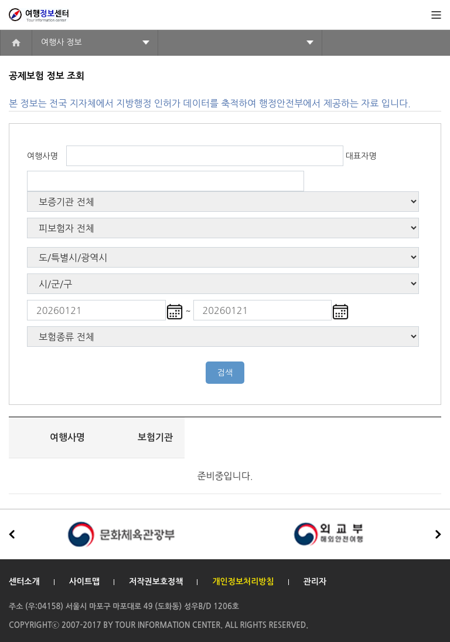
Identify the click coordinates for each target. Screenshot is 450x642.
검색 (225, 373)
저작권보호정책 (156, 581)
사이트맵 (84, 581)
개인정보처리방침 (243, 581)
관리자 (315, 581)
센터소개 (24, 581)
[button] (438, 534)
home (16, 42)
